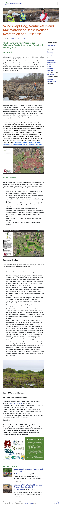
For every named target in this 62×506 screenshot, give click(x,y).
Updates (13, 38)
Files (25, 38)
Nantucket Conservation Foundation (50, 54)
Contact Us (56, 503)
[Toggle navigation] (55, 3)
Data (19, 38)
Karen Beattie (20, 474)
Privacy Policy (55, 502)
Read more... (17, 481)
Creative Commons (28, 503)
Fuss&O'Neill (50, 74)
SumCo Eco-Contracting (16, 403)
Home (6, 38)
